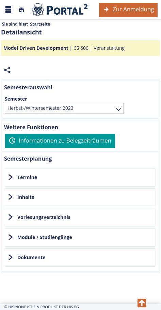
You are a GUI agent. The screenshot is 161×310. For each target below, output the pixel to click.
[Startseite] (21, 9)
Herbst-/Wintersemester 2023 (40, 108)
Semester (16, 99)
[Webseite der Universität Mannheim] (60, 10)
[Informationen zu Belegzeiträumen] (60, 141)
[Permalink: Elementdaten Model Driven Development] (7, 70)
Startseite (40, 24)
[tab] (80, 177)
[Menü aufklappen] (8, 10)
